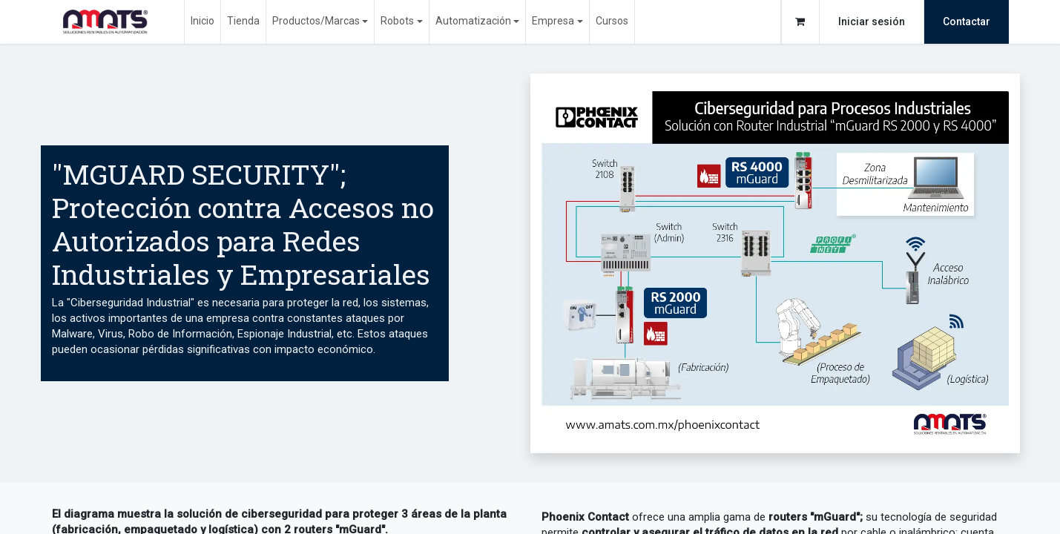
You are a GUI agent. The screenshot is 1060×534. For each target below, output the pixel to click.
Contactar (966, 21)
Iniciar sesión (871, 21)
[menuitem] (202, 22)
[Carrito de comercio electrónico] (800, 22)
